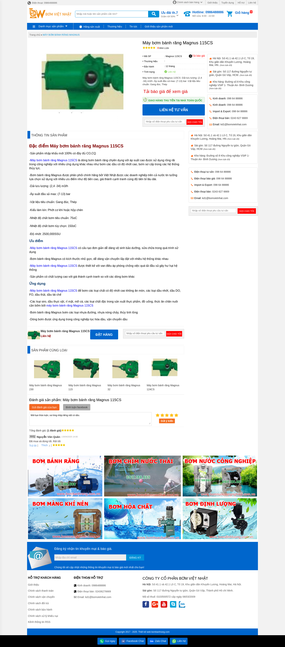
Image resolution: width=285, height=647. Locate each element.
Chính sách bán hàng (188, 2)
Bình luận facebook (77, 407)
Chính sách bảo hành (40, 609)
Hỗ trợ (241, 2)
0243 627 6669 (239, 118)
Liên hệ (252, 2)
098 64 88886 (235, 98)
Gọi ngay (107, 641)
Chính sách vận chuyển (41, 596)
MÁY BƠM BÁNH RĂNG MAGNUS (61, 34)
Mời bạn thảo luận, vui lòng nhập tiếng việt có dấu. (90, 418)
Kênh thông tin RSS (39, 621)
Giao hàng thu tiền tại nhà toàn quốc (175, 100)
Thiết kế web (144, 632)
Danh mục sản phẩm (51, 26)
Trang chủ (34, 34)
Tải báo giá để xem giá (165, 91)
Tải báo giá (197, 56)
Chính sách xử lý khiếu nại (43, 615)
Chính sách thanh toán (41, 590)
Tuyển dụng (227, 2)
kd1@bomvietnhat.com (233, 124)
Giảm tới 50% (169, 14)
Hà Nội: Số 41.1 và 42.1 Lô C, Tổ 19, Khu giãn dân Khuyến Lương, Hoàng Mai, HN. (232, 61)
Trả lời (33, 445)
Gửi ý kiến (167, 420)
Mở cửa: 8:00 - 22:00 (208, 13)
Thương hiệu (114, 26)
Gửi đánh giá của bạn (44, 407)
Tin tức (133, 26)
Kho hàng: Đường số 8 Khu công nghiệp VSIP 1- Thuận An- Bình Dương (231, 85)
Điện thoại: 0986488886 (42, 2)
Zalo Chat (157, 641)
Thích (43, 445)
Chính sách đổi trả (38, 603)
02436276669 (103, 591)
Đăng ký (135, 557)
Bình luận (163, 48)
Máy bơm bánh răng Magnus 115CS (87, 145)
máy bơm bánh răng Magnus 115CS (69, 305)
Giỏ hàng (242, 13)
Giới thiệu (212, 2)
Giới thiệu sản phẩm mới (159, 26)
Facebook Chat (132, 641)
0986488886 (99, 585)
